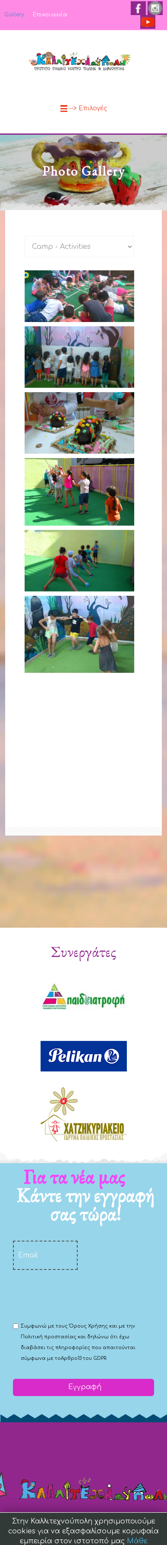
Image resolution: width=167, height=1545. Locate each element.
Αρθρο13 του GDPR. (84, 1358)
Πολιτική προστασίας (48, 1336)
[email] (45, 1255)
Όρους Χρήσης (88, 1326)
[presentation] (78, 1295)
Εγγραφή (83, 1387)
